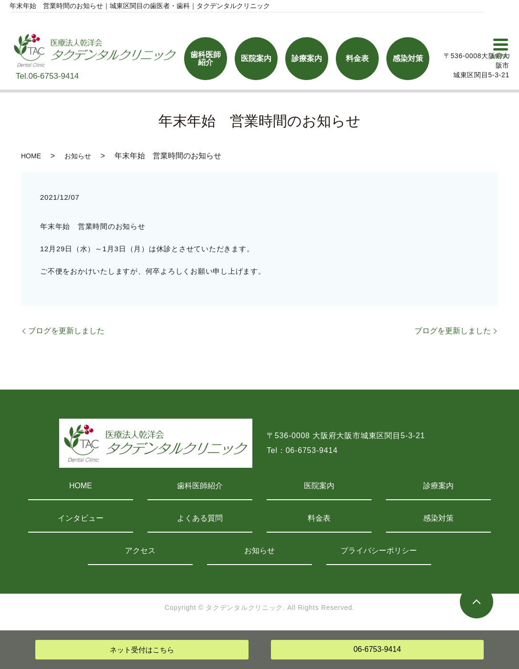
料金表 (319, 518)
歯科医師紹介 (200, 486)
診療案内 (438, 486)
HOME (31, 156)
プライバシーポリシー (379, 550)
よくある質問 (200, 518)
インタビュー (81, 518)
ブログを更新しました (66, 331)
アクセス (140, 550)
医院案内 (319, 486)
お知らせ (77, 156)
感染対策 (438, 518)
